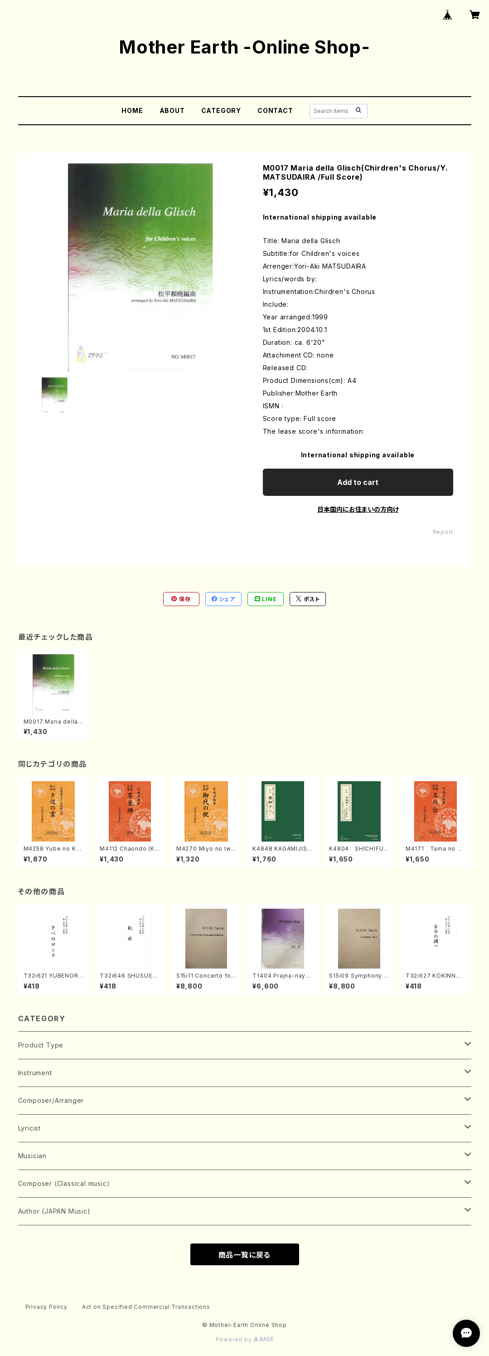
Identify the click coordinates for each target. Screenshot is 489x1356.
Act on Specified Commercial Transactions (146, 1306)
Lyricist (29, 1128)
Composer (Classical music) (64, 1183)
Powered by (245, 1339)
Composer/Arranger (51, 1100)
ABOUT (172, 110)
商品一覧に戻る (244, 1254)
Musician (32, 1156)
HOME (132, 110)
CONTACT (275, 110)
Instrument (35, 1073)
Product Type (41, 1045)
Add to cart (357, 482)
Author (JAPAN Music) (54, 1211)
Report (443, 532)
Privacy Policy (46, 1306)
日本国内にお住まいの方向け (358, 509)
